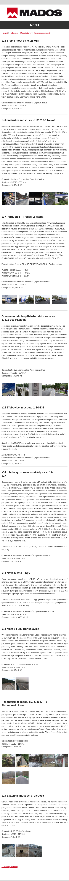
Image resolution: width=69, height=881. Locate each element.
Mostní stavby (26, 33)
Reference (14, 33)
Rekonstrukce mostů (42, 33)
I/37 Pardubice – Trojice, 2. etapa (22, 216)
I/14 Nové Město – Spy (16, 572)
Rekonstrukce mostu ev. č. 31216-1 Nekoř (28, 120)
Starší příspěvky (10, 867)
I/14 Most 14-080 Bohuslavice (20, 628)
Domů (5, 33)
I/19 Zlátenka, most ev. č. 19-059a (23, 795)
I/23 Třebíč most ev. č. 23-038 (20, 40)
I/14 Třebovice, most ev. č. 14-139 (23, 407)
